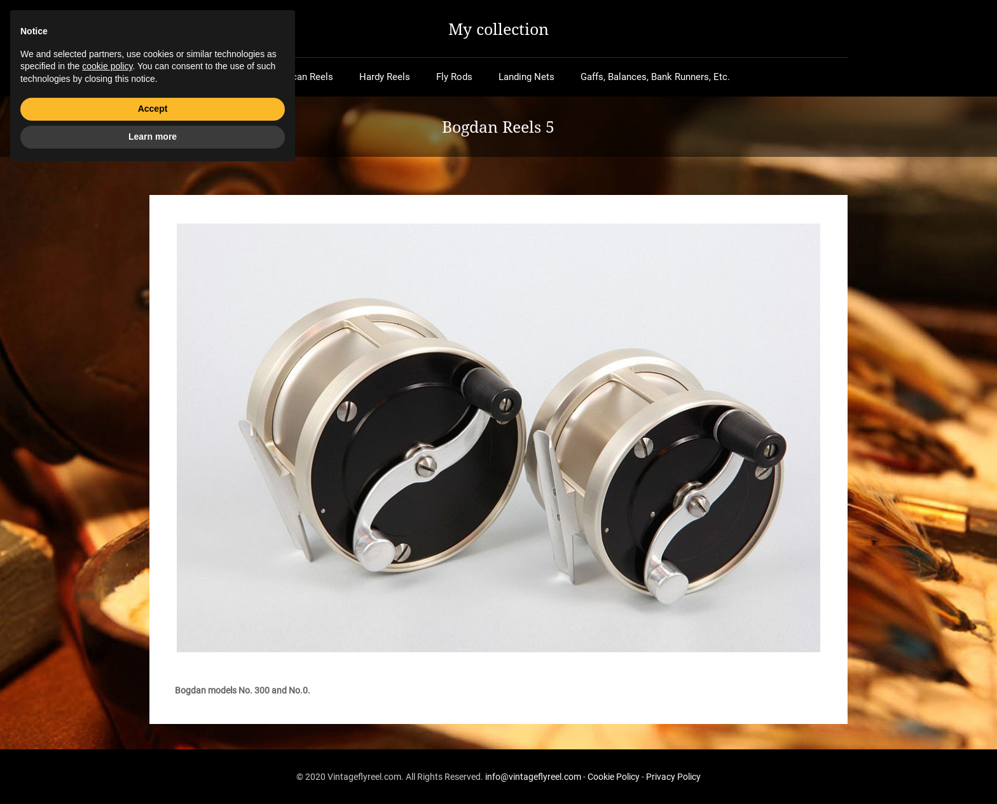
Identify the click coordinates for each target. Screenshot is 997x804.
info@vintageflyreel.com (533, 777)
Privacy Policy (673, 777)
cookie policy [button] (107, 699)
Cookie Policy (614, 777)
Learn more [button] (152, 769)
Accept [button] (153, 742)
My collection (498, 28)
